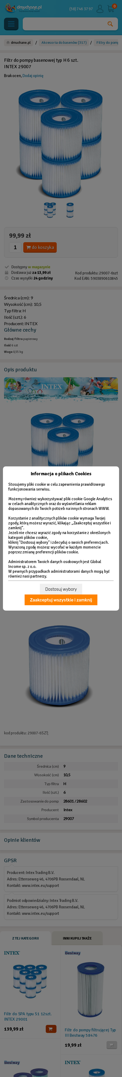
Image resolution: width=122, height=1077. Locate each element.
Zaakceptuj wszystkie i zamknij (61, 600)
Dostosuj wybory (61, 589)
